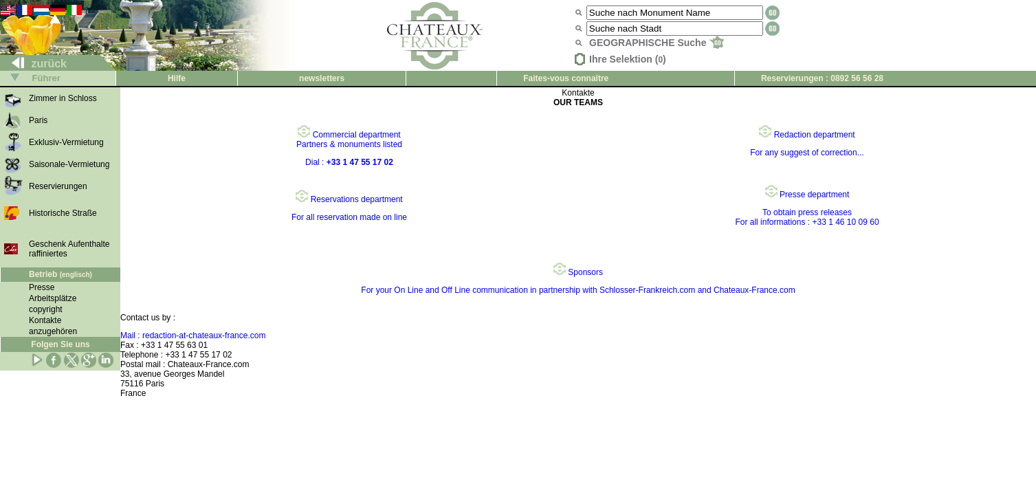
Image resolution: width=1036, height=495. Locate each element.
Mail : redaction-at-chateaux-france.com (192, 335)
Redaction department (807, 135)
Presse (41, 287)
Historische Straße (63, 213)
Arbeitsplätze (52, 298)
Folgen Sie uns (60, 344)
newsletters (321, 78)
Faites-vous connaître (565, 78)
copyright (46, 309)
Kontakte (45, 320)
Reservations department (349, 199)
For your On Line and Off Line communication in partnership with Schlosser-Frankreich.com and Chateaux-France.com (578, 290)
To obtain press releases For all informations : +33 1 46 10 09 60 (807, 217)
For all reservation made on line (349, 217)
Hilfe (177, 78)
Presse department (807, 194)
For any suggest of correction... (806, 152)
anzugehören (53, 331)
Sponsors (578, 272)
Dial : (349, 162)
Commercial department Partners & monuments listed (349, 139)
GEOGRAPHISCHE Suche (656, 42)
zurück (34, 63)
